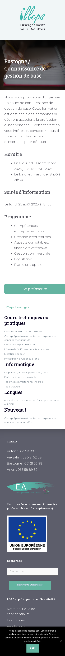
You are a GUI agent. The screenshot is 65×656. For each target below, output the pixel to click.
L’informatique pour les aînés (20, 377)
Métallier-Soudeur (14, 353)
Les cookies (16, 620)
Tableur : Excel (12, 386)
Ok (32, 648)
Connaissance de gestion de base (23, 331)
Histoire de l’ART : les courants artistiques (26, 349)
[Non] (60, 641)
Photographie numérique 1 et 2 (21, 358)
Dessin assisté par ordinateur (20, 344)
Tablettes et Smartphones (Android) (24, 381)
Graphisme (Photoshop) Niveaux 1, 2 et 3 (26, 372)
